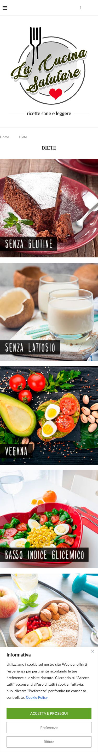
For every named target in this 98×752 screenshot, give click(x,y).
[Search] (92, 7)
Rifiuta (49, 741)
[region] (49, 699)
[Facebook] (81, 7)
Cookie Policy (37, 697)
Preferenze (48, 727)
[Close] (92, 651)
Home (4, 137)
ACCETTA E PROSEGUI (49, 713)
